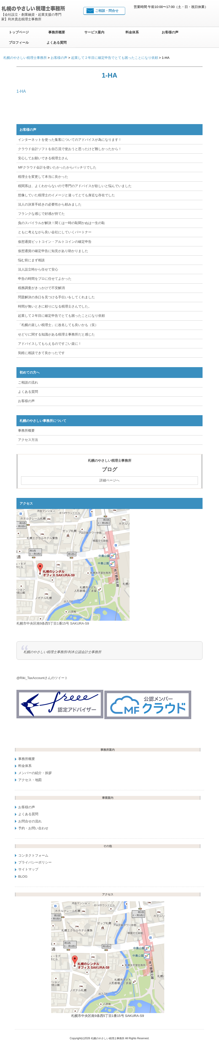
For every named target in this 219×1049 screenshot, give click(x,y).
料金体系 (132, 32)
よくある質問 (57, 42)
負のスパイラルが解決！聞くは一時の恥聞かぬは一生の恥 (61, 223)
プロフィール (19, 42)
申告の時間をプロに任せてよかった (44, 279)
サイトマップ (28, 869)
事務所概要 (56, 32)
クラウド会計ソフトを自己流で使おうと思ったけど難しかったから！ (70, 149)
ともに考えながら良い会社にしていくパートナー (55, 232)
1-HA (21, 91)
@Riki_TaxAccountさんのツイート (42, 678)
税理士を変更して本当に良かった (43, 177)
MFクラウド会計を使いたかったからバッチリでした (57, 167)
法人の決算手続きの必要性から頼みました (49, 204)
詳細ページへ (109, 480)
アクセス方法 (28, 440)
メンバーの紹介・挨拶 (35, 773)
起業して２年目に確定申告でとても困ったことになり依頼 (61, 316)
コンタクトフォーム (33, 855)
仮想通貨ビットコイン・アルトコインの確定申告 (55, 242)
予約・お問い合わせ (33, 828)
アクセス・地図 (30, 780)
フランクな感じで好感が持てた (41, 214)
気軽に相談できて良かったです (41, 353)
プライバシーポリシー (35, 862)
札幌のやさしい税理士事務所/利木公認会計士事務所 (62, 652)
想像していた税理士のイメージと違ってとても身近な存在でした (66, 195)
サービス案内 (94, 32)
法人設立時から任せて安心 (38, 269)
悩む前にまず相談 (31, 260)
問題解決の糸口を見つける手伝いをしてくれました (56, 297)
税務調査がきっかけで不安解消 (41, 288)
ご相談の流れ (28, 382)
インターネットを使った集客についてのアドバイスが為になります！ (70, 140)
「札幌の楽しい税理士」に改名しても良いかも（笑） (58, 325)
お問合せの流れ (30, 821)
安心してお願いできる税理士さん (43, 158)
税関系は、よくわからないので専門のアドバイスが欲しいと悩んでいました (75, 186)
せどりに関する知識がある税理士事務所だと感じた (56, 334)
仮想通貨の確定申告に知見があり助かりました (53, 251)
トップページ (19, 32)
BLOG (23, 876)
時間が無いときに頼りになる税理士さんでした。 (55, 306)
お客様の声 (170, 32)
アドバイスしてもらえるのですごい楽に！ (49, 344)
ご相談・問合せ (106, 11)
